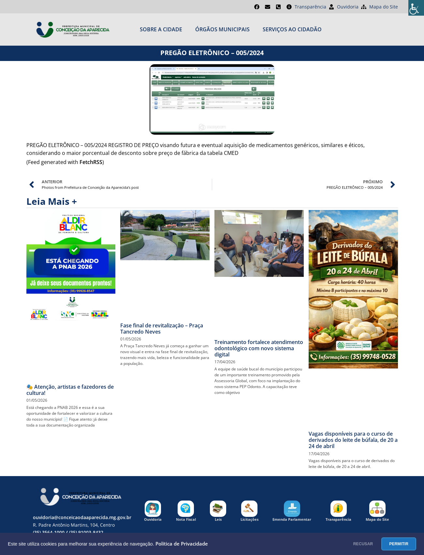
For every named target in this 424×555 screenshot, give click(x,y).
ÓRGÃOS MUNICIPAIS (222, 29)
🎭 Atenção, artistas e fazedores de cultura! (70, 390)
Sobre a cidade (161, 29)
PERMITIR (394, 544)
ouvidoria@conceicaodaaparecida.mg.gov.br (82, 517)
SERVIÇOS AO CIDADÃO (292, 29)
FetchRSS (91, 162)
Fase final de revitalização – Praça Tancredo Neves (161, 328)
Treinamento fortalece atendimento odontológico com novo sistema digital (258, 348)
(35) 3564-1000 (49, 532)
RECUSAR (350, 544)
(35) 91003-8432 (86, 532)
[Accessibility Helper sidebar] (416, 8)
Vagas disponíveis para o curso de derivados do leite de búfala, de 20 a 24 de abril (353, 440)
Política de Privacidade (181, 544)
